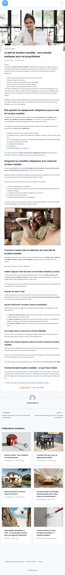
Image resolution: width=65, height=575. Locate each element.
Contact (40, 561)
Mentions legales (31, 561)
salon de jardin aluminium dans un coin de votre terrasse (28, 155)
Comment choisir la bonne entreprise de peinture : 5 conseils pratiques (46, 533)
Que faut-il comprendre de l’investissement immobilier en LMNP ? (30, 383)
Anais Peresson (42, 460)
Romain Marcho (10, 60)
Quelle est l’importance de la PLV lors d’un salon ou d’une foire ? (16, 415)
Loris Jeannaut (41, 538)
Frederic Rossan (10, 497)
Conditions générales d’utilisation (14, 561)
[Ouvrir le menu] (61, 3)
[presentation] (16, 441)
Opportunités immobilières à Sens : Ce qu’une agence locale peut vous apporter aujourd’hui (15, 533)
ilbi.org (35, 570)
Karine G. (8, 538)
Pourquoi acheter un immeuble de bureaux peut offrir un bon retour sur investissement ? (48, 494)
